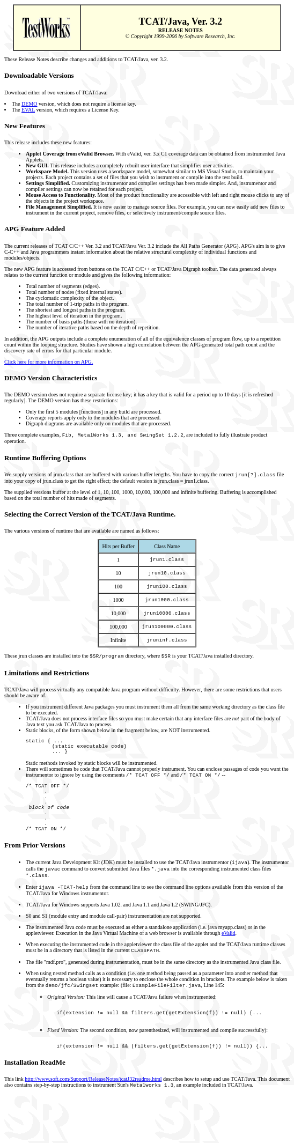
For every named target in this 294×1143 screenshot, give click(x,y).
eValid (229, 964)
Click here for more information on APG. (48, 362)
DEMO (29, 104)
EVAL (28, 110)
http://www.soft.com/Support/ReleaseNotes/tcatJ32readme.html (93, 1117)
